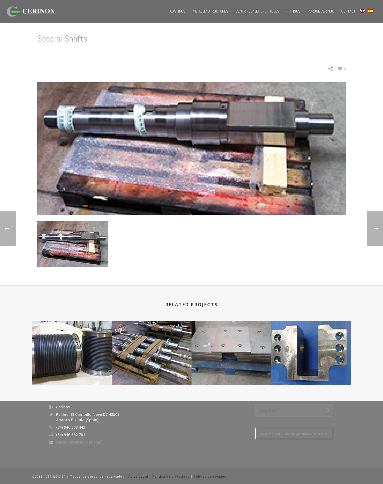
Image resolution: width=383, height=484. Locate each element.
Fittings (293, 11)
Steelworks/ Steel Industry (287, 52)
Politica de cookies (210, 476)
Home (254, 52)
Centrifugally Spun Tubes (257, 11)
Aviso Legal (138, 476)
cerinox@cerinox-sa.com (79, 442)
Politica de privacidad (171, 476)
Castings (177, 11)
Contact (348, 11)
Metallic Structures (210, 11)
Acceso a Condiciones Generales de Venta (293, 434)
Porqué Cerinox (321, 11)
